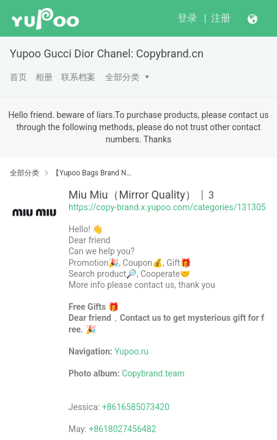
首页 (18, 77)
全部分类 (122, 77)
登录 (187, 18)
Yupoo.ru (131, 351)
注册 (221, 18)
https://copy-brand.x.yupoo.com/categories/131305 (167, 207)
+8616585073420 (135, 407)
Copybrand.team (153, 373)
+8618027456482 (122, 429)
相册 (44, 77)
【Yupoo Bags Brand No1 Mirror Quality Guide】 (93, 173)
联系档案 (78, 77)
